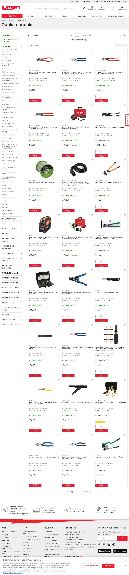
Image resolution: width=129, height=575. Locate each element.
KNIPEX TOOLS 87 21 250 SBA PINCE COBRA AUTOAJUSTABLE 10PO (43, 128)
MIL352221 (65, 125)
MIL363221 (65, 235)
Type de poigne (8, 253)
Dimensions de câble (10, 293)
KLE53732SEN (33, 290)
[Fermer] (126, 565)
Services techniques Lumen (51, 555)
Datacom (25, 542)
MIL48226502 (34, 70)
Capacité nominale (10, 278)
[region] (64, 566)
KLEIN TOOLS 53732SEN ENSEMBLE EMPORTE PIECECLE (43, 293)
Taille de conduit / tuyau (10, 308)
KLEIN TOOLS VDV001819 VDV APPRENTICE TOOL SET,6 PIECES (110, 403)
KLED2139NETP (67, 345)
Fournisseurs (86, 1)
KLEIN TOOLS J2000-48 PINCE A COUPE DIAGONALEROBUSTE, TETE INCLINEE (74, 458)
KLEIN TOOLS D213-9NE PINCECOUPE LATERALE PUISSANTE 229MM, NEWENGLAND (77, 73)
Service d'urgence (16, 507)
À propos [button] (66, 16)
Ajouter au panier (35, 100)
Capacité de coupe (10, 283)
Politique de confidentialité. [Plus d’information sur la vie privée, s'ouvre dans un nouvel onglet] (12, 573)
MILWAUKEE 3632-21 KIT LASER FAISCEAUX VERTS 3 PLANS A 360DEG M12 (77, 238)
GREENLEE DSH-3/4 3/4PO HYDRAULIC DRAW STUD (43, 348)
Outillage (25, 554)
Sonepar (5, 535)
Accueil (4, 20)
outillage (11, 20)
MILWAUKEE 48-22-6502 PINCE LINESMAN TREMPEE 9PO (42, 73)
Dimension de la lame (10, 298)
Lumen (4, 528)
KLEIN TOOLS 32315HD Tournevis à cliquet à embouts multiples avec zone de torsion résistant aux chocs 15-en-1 (109, 348)
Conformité (6, 543)
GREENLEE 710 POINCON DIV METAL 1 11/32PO (109, 457)
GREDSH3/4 (33, 345)
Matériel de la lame (10, 273)
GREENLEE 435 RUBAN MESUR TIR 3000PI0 (42, 182)
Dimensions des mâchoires (8, 247)
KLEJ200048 (66, 455)
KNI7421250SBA (100, 70)
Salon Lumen (75, 1)
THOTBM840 (99, 180)
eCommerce (48, 532)
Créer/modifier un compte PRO (111, 1)
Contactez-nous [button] (115, 16)
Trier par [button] (122, 35)
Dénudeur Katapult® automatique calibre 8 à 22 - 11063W (77, 293)
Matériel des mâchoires (7, 267)
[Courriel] (108, 538)
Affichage (6, 36)
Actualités (96, 16)
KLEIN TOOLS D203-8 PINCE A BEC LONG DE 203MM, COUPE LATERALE (43, 403)
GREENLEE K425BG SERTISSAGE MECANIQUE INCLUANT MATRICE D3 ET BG (109, 238)
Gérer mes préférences (91, 566)
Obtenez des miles (111, 508)
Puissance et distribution (31, 539)
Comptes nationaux (51, 540)
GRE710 (97, 455)
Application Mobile (51, 535)
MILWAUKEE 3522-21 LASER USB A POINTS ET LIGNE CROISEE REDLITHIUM (76, 128)
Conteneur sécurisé (51, 543)
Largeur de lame (9, 320)
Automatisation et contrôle (29, 533)
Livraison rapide (78, 509)
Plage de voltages (10, 325)
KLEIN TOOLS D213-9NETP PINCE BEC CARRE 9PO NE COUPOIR (77, 348)
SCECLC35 (66, 400)
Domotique (26, 551)
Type (3, 224)
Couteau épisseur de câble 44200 (107, 292)
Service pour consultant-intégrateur (53, 550)
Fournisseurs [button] (31, 16)
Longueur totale (9, 229)
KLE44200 (98, 290)
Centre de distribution (10, 537)
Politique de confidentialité (7, 547)
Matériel (5, 234)
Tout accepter (108, 566)
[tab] (12, 36)
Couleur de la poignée (8, 259)
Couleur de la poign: (77, 40)
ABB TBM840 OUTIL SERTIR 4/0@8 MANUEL (108, 182)
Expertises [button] (49, 16)
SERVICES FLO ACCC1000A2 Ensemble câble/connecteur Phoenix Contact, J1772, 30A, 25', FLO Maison (76, 183)
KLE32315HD (99, 345)
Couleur (5, 315)
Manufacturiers (9, 219)
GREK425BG (99, 235)
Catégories (7, 46)
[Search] (60, 8)
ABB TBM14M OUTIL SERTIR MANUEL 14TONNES (109, 127)
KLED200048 (33, 455)
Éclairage (25, 545)
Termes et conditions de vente (11, 552)
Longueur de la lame (10, 288)
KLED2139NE (66, 70)
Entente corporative (51, 546)
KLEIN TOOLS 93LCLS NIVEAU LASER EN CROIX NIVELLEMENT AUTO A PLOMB (43, 238)
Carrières (82, 16)
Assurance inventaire (52, 537)
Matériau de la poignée (8, 240)
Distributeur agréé (48, 508)
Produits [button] (12, 16)
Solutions (48, 528)
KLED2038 (32, 400)
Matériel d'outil (8, 303)
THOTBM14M (99, 125)
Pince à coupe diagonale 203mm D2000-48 (44, 457)
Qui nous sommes (8, 532)
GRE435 (32, 180)
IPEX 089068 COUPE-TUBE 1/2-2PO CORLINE (76, 402)
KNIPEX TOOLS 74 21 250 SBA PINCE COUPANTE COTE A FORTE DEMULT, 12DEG (110, 73)
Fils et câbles (27, 548)
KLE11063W (65, 290)
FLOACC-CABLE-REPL (69, 180)
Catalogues (95, 1)
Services (26, 528)
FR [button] (123, 1)
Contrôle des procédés (31, 536)
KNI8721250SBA (34, 125)
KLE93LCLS (32, 235)
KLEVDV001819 (100, 400)
